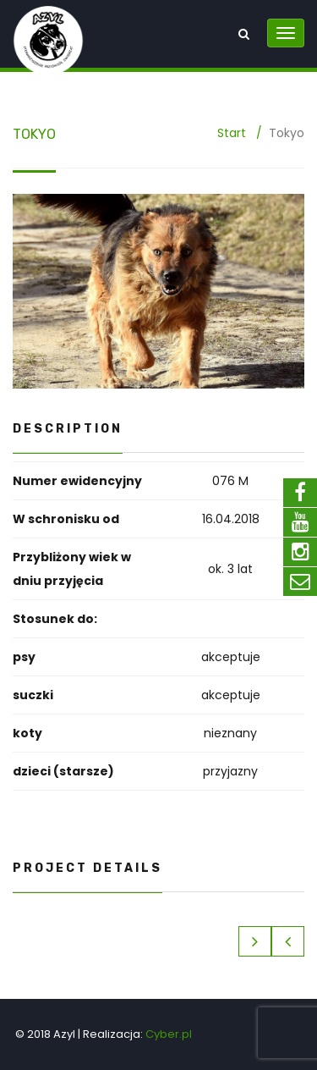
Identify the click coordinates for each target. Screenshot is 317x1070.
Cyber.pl (168, 1034)
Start (231, 132)
